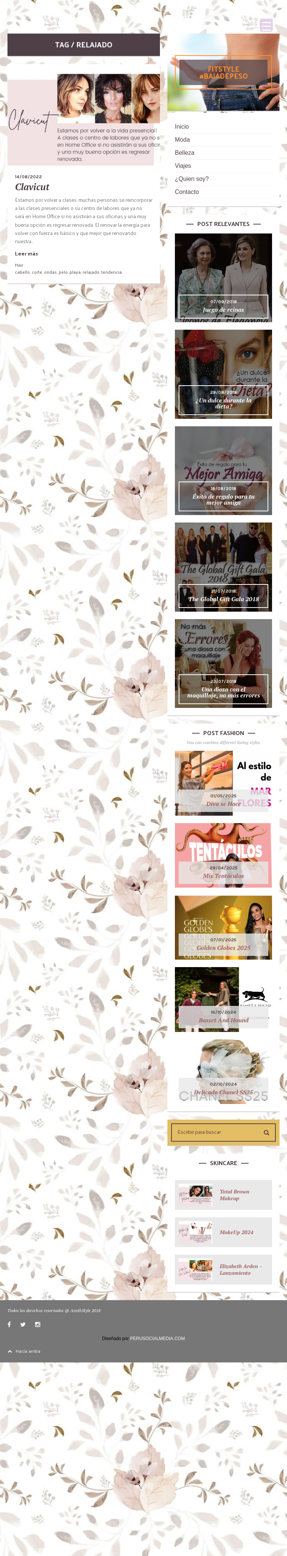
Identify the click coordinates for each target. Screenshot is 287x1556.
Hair (19, 265)
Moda (182, 140)
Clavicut (32, 187)
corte (37, 272)
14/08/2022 (28, 176)
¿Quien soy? (192, 179)
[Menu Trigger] (266, 25)
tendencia (111, 272)
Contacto (187, 192)
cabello (22, 272)
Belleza (184, 153)
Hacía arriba (23, 1351)
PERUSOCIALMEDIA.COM (157, 1338)
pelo (63, 272)
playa (75, 272)
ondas (50, 272)
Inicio (182, 126)
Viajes (183, 166)
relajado (91, 272)
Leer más (26, 253)
